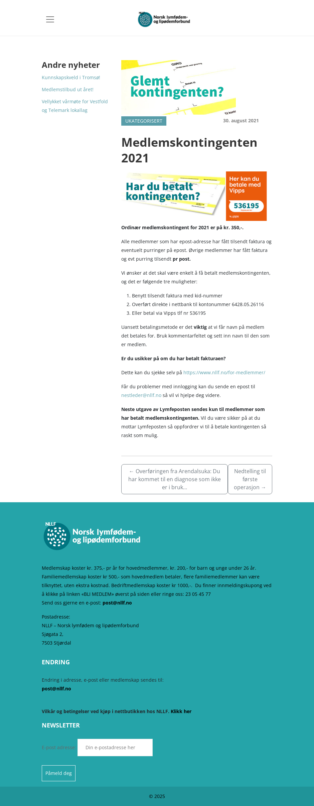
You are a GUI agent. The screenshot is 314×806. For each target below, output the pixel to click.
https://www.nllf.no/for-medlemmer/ (224, 372)
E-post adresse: (97, 747)
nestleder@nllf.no (141, 395)
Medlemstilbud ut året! (68, 89)
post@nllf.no (117, 602)
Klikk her (181, 711)
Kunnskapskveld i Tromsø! (71, 77)
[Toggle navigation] (50, 19)
